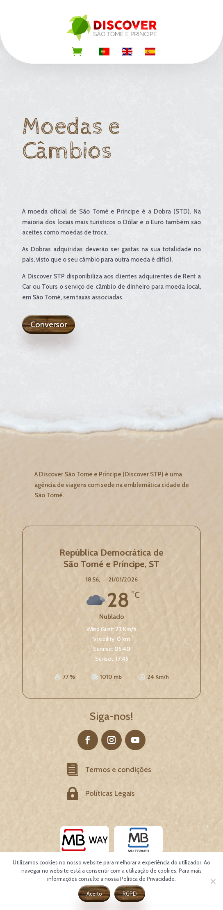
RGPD (130, 893)
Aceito (94, 893)
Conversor (48, 324)
